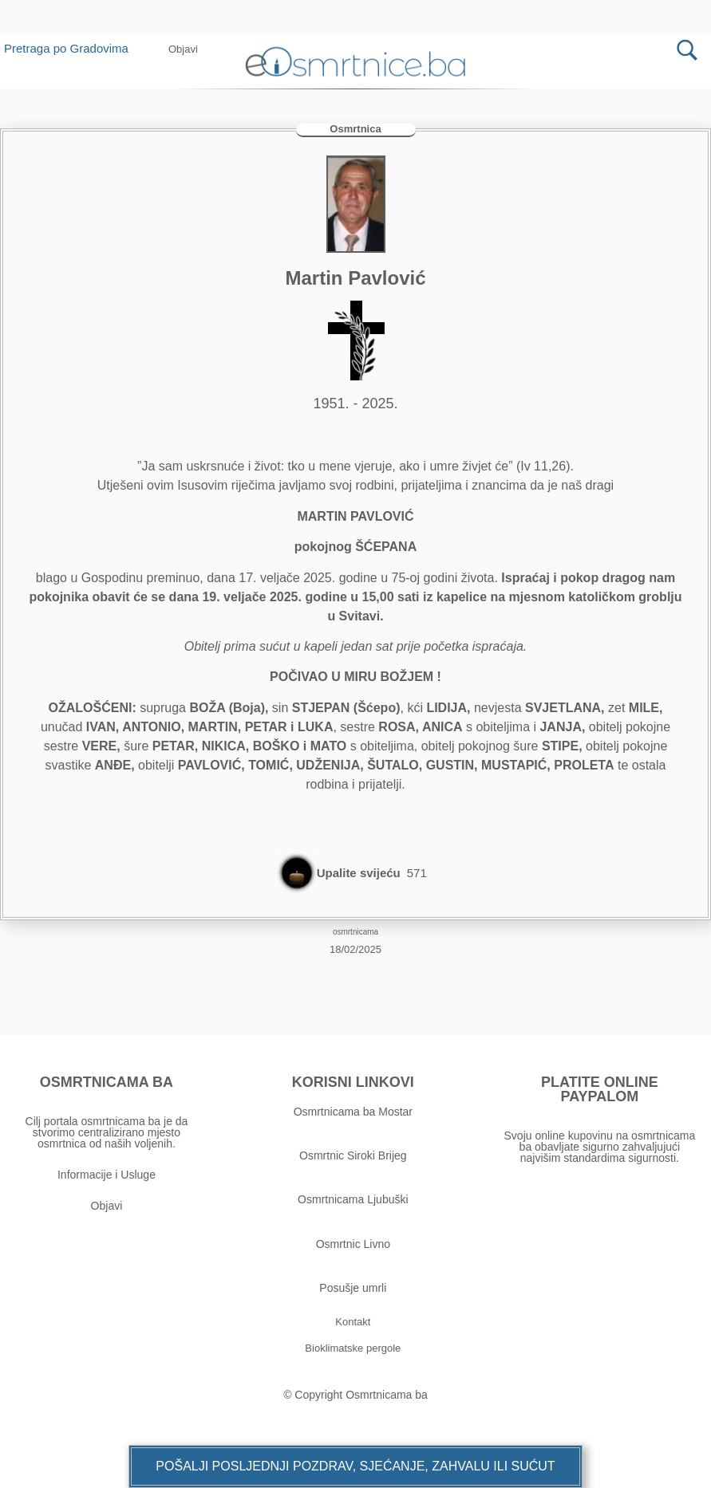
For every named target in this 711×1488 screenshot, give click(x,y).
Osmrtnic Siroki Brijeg (353, 1155)
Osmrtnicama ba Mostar (353, 1111)
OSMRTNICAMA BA (106, 1082)
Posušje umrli (352, 1287)
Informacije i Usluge (106, 1174)
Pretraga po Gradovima (72, 48)
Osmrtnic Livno (353, 1244)
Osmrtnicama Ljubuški (353, 1199)
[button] (183, 49)
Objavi (107, 1205)
